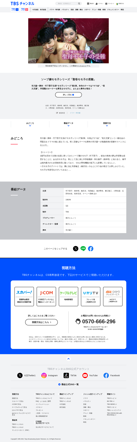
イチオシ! (39, 407)
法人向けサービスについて (45, 427)
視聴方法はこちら (40, 322)
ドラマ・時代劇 (54, 9)
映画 (104, 9)
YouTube (93, 375)
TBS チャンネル (22, 3)
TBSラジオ (110, 407)
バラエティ (65, 9)
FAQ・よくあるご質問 (43, 401)
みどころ (30, 123)
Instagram (53, 375)
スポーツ (87, 9)
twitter (75, 248)
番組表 (92, 3)
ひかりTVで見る (17, 410)
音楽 (72, 9)
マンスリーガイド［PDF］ (21, 430)
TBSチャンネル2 (24, 9)
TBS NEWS (111, 404)
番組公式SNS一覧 (70, 384)
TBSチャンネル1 (15, 9)
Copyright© (14, 439)
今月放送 (35, 9)
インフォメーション (42, 404)
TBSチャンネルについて (44, 398)
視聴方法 (121, 3)
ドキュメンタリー (113, 9)
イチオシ (100, 3)
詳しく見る (67, 95)
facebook (90, 248)
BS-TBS (109, 401)
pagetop (68, 358)
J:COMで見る (16, 404)
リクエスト (82, 66)
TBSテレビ (110, 398)
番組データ (68, 123)
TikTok (73, 375)
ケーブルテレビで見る (19, 407)
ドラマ (85, 398)
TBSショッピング (113, 410)
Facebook (115, 375)
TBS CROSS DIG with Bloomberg (114, 414)
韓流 (122, 9)
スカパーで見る (17, 401)
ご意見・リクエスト (42, 413)
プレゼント (111, 3)
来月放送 (43, 9)
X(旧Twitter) (29, 375)
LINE (83, 248)
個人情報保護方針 (42, 416)
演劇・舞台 (79, 9)
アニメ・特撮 (96, 9)
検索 (79, 3)
